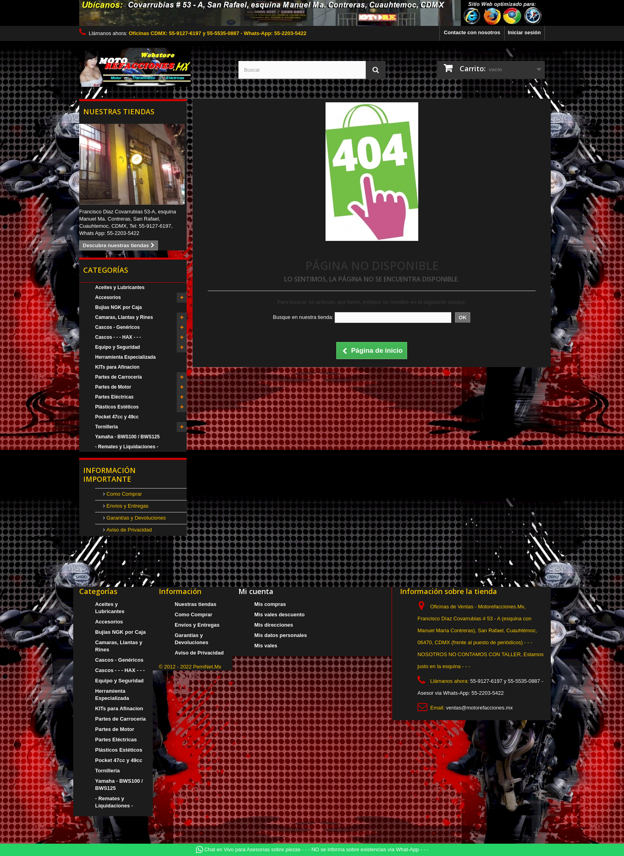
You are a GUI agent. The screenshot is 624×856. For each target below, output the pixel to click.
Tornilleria (106, 427)
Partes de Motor (113, 387)
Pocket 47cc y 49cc (116, 417)
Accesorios (108, 297)
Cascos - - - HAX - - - (118, 337)
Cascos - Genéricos (117, 327)
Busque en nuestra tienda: (303, 317)
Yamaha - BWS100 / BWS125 (127, 437)
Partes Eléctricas (114, 397)
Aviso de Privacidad (128, 530)
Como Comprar (123, 494)
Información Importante (109, 474)
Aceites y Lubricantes (119, 287)
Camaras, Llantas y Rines (124, 317)
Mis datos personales (280, 635)
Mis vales (265, 646)
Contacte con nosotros (472, 32)
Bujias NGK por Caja (118, 307)
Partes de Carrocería (118, 377)
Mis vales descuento (279, 615)
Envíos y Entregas (126, 506)
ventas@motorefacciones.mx (479, 708)
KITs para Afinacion (117, 367)
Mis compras (270, 604)
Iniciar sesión (524, 32)
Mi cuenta (255, 591)
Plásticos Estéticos (116, 407)
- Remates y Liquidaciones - (126, 446)
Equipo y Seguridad (117, 347)
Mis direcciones (273, 625)
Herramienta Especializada (125, 357)
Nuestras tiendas (118, 111)
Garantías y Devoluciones (135, 518)
